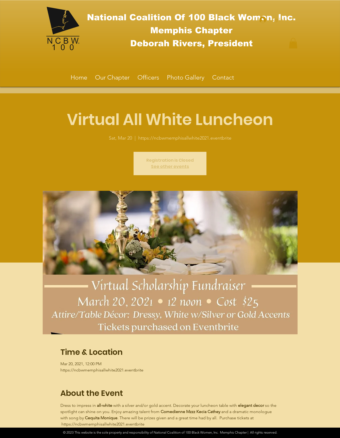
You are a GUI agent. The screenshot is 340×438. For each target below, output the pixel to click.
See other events (170, 166)
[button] (293, 43)
